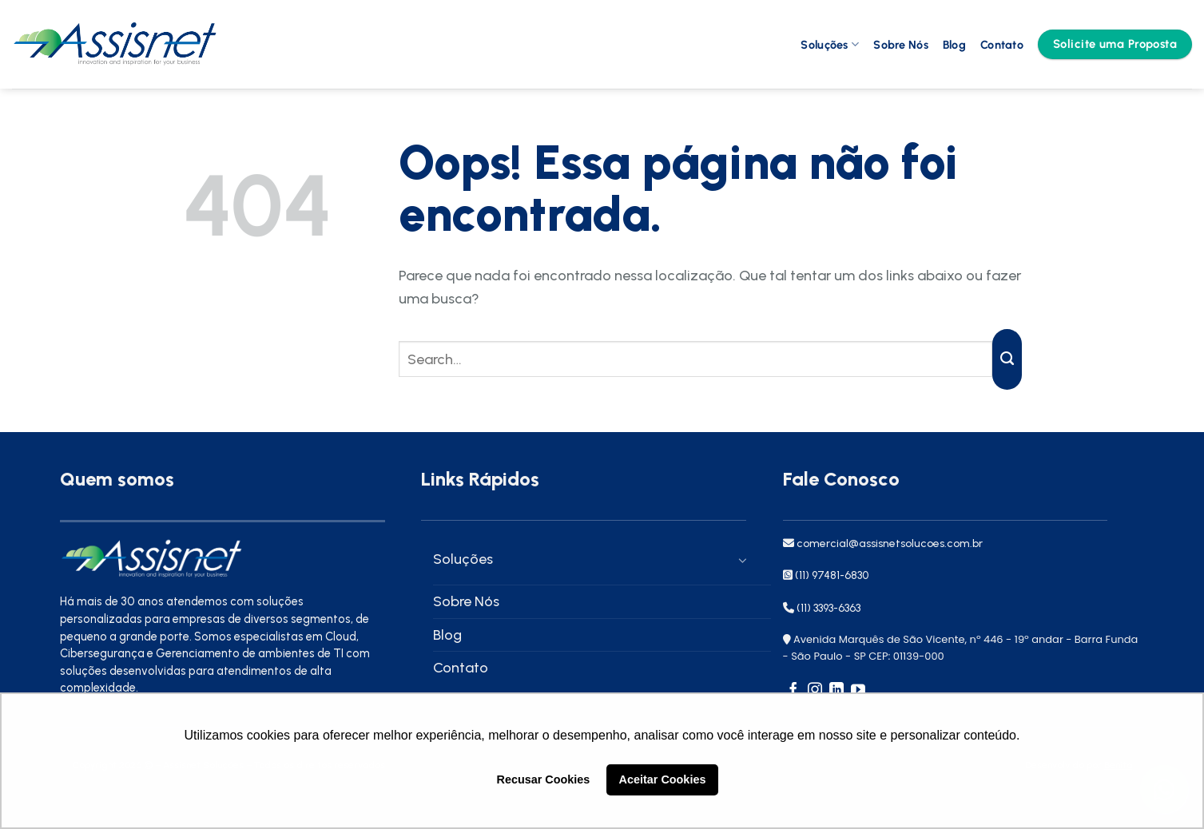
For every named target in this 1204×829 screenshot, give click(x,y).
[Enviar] (1006, 359)
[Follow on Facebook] (793, 691)
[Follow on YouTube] (858, 691)
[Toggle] (738, 560)
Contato (1001, 45)
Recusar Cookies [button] (543, 779)
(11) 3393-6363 (828, 608)
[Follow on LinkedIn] (836, 691)
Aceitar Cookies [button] (662, 779)
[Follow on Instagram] (815, 691)
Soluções (830, 44)
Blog (954, 45)
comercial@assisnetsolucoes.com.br (888, 543)
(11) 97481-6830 (831, 575)
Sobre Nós (900, 45)
